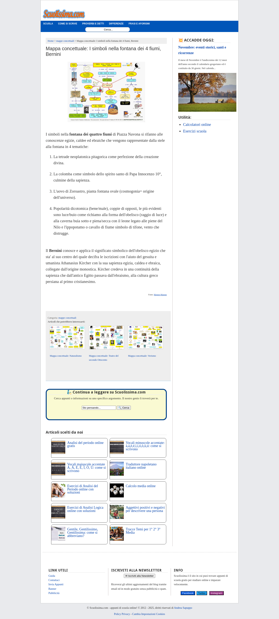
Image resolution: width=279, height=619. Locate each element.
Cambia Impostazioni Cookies (148, 614)
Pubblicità (53, 593)
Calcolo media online (141, 486)
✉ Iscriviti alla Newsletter (139, 575)
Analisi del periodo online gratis (85, 444)
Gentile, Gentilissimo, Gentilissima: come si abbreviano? (82, 532)
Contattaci (54, 580)
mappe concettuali (67, 317)
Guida (51, 575)
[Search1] (108, 29)
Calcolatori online (197, 124)
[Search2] (99, 408)
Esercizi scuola (195, 131)
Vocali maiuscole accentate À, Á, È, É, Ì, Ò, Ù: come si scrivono (86, 467)
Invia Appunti (55, 584)
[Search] (124, 408)
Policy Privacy (122, 614)
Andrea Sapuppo (183, 607)
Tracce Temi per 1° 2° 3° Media (143, 530)
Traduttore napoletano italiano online (141, 465)
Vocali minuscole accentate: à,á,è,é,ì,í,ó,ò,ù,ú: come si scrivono (145, 446)
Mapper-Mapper (160, 295)
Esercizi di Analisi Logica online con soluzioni (85, 509)
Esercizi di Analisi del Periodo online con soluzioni (82, 489)
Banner (52, 588)
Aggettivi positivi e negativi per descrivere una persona (145, 509)
